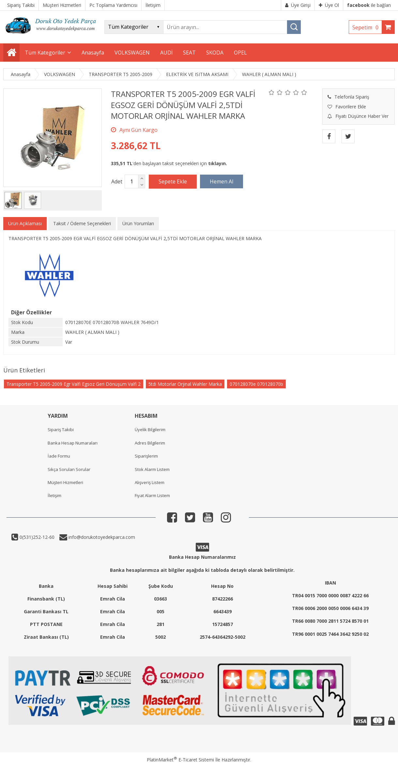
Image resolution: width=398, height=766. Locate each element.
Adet (116, 181)
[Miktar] (131, 181)
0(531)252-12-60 (36, 537)
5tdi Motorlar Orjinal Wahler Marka (185, 384)
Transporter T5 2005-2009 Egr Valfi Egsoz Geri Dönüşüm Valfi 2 (74, 384)
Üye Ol (329, 5)
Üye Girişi (298, 5)
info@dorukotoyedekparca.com (101, 537)
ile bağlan (369, 5)
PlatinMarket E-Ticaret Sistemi (180, 760)
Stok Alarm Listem (152, 469)
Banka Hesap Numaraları (73, 443)
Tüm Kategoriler (45, 52)
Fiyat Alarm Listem (152, 495)
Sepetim (367, 27)
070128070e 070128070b (256, 384)
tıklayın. (217, 163)
